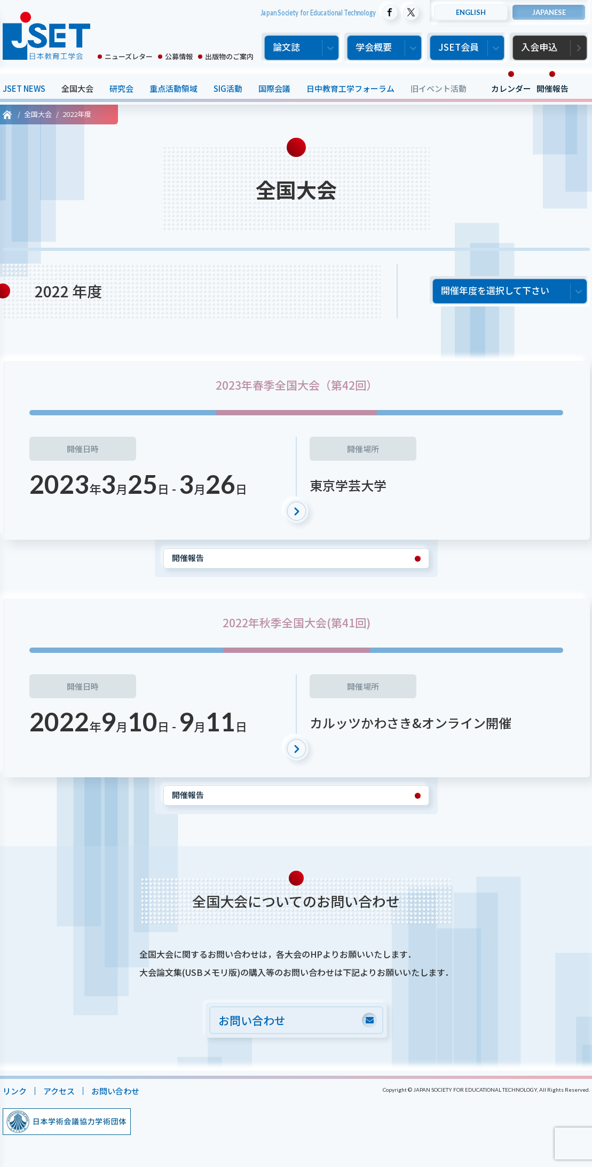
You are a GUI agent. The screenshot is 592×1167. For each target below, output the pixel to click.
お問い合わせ (115, 1091)
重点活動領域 (173, 88)
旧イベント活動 (439, 88)
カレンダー (511, 88)
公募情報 (179, 56)
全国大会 (77, 88)
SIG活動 (228, 88)
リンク (15, 1091)
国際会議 (274, 88)
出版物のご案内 (229, 56)
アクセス (59, 1091)
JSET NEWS (24, 88)
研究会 (121, 88)
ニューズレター (129, 56)
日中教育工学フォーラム (350, 88)
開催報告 (552, 88)
